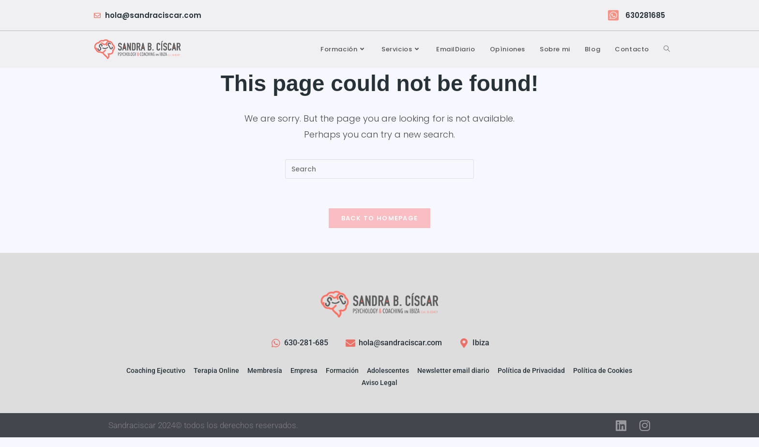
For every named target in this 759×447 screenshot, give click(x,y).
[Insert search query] (379, 169)
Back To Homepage (379, 218)
